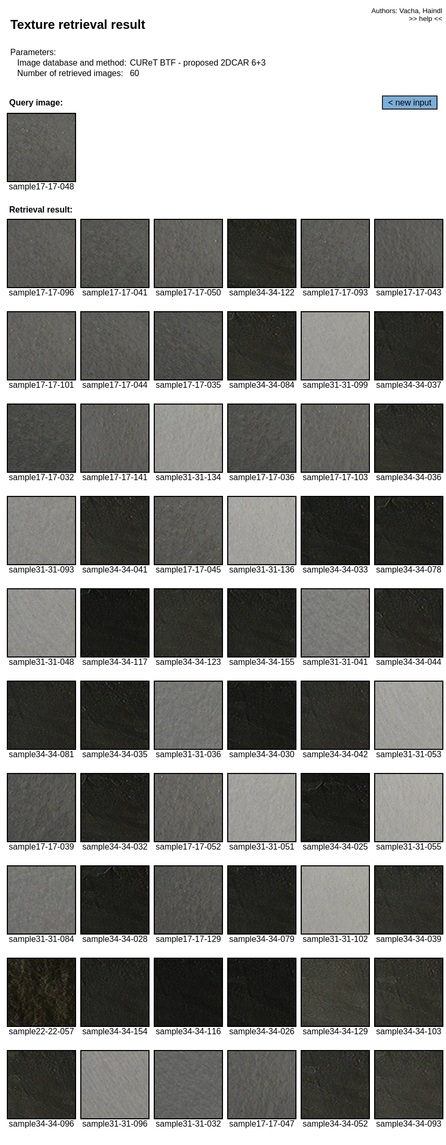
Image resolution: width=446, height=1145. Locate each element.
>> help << (425, 19)
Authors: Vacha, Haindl (406, 11)
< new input (409, 102)
